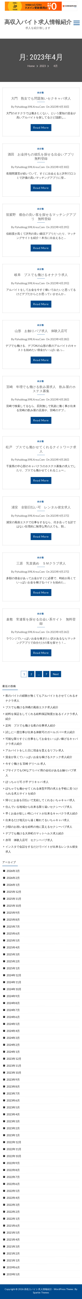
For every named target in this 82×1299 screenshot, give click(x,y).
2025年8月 (13, 919)
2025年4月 (13, 947)
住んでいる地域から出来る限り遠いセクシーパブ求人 (38, 806)
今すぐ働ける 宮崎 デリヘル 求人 (25, 763)
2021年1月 (13, 1260)
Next (56, 674)
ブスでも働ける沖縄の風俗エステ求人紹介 (31, 707)
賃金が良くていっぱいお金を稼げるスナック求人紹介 (38, 757)
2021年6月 (13, 1225)
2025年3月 (13, 954)
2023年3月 (13, 1121)
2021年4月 (13, 1239)
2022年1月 (13, 1218)
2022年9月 (13, 1163)
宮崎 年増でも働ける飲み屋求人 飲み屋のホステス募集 (41, 389)
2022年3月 (13, 1204)
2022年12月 (13, 1142)
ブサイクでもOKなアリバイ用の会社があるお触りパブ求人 (40, 773)
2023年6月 (13, 1100)
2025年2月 (13, 961)
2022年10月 (13, 1156)
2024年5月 (13, 1024)
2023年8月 (13, 1086)
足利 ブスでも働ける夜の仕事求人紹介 (30, 725)
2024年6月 (13, 1017)
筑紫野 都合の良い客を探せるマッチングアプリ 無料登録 (41, 217)
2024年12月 (13, 975)
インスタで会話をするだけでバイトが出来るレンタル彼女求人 (41, 849)
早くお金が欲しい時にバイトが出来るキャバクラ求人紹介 (41, 813)
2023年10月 (13, 1072)
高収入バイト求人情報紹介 (38, 22)
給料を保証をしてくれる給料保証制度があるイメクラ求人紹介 (41, 716)
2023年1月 (13, 1135)
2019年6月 (13, 1267)
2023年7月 (13, 1093)
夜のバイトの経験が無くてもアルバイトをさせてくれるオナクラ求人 (41, 698)
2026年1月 (13, 884)
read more (41, 127)
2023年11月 (13, 1065)
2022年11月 (13, 1149)
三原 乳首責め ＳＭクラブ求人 (41, 563)
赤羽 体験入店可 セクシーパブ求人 (29, 840)
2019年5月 (13, 1274)
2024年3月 (13, 1037)
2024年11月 (13, 982)
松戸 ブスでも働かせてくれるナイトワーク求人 (41, 449)
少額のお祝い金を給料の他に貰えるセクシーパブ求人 (38, 826)
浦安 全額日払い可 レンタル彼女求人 (41, 507)
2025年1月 (13, 968)
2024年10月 (13, 989)
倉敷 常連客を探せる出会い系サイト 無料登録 (41, 621)
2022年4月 (13, 1197)
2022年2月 (13, 1211)
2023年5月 (13, 1107)
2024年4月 (13, 1031)
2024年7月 (13, 1010)
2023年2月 (13, 1128)
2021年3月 (13, 1246)
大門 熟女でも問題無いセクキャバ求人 (41, 98)
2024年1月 (13, 1051)
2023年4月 (13, 1114)
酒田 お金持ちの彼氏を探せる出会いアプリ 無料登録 (42, 156)
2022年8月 (13, 1170)
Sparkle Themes (41, 1292)
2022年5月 (13, 1191)
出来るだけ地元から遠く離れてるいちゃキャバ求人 (37, 820)
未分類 (40, 92)
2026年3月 (13, 871)
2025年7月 (13, 926)
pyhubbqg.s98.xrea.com (30, 106)
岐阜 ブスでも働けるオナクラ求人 (41, 275)
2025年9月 (13, 912)
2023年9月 (13, 1079)
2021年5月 (13, 1232)
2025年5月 (13, 940)
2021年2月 (13, 1253)
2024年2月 (13, 1044)
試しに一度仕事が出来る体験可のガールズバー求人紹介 (40, 732)
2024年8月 (13, 1003)
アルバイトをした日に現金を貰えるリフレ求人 (34, 750)
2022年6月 (13, 1184)
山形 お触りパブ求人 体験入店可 (41, 331)
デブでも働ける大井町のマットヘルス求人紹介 (34, 833)
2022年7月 (13, 1177)
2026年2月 (13, 877)
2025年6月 (13, 933)
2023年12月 (13, 1058)
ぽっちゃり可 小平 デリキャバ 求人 (27, 782)
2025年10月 (13, 905)
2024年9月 (13, 996)
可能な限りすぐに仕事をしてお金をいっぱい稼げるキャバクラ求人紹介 (41, 741)
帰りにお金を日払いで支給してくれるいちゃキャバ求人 (40, 800)
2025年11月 (13, 898)
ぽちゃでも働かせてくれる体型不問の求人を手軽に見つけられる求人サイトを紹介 (41, 791)
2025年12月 (13, 891)
